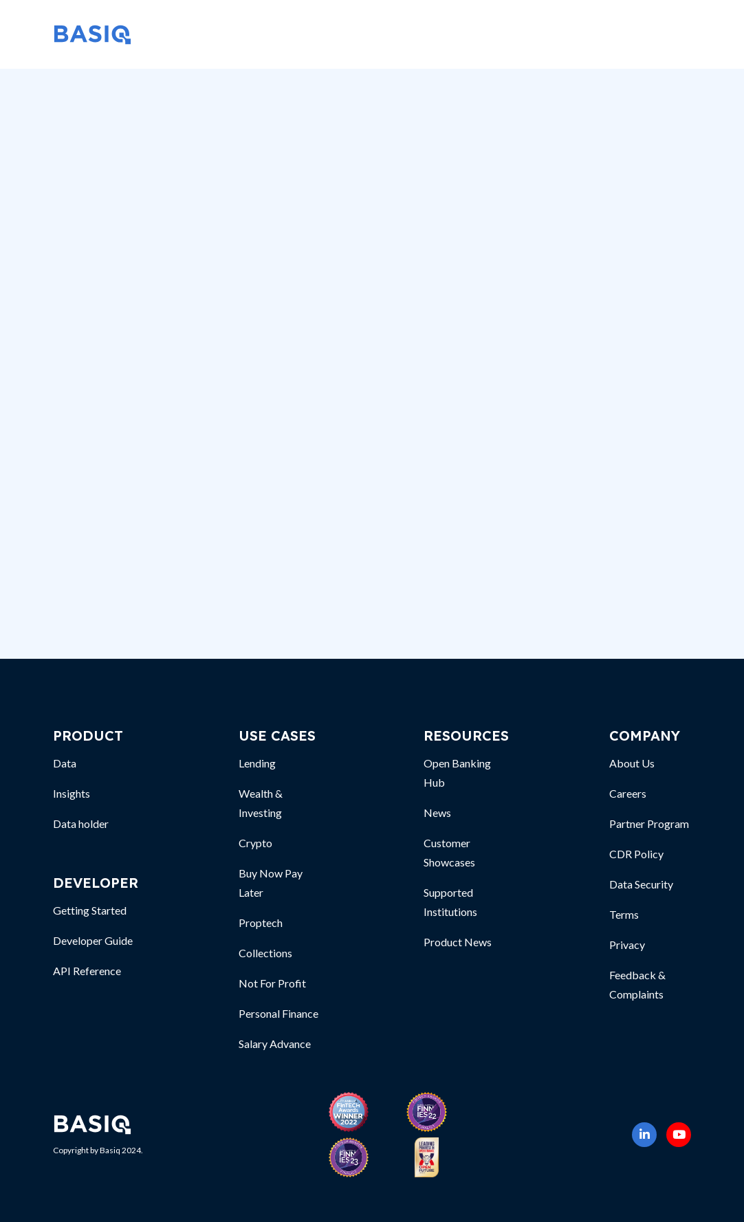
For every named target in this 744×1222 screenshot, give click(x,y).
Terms (624, 914)
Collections (265, 952)
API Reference (87, 970)
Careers (627, 793)
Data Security (641, 884)
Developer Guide (93, 940)
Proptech (261, 922)
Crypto (255, 842)
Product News (458, 941)
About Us (632, 763)
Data (64, 763)
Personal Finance (278, 1013)
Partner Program (649, 823)
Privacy (627, 944)
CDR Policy (636, 853)
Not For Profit (272, 983)
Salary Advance (275, 1043)
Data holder (81, 823)
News (437, 812)
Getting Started (90, 910)
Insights (71, 793)
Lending (257, 763)
